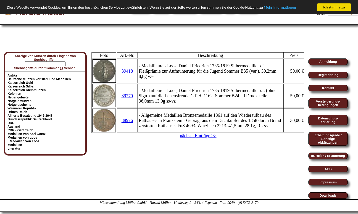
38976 (127, 120)
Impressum (328, 182)
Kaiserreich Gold (20, 83)
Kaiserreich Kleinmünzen (27, 90)
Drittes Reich (17, 112)
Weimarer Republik (22, 108)
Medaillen (15, 145)
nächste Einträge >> (198, 135)
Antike (12, 75)
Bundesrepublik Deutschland (30, 119)
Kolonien (14, 93)
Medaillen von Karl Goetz (26, 134)
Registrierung (328, 75)
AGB (328, 169)
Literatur (14, 148)
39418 (127, 70)
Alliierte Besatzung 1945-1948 (30, 115)
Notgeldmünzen (20, 101)
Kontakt (328, 88)
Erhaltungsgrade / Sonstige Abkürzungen (328, 138)
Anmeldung (328, 61)
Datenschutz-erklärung (328, 120)
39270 (127, 95)
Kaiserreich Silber (21, 86)
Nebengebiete (18, 97)
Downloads (328, 195)
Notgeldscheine (19, 104)
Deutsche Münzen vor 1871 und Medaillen (39, 79)
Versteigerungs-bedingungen (328, 103)
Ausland (14, 126)
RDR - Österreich (20, 130)
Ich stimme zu (334, 7)
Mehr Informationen (280, 7)
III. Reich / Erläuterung (328, 156)
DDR (11, 123)
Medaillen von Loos (24, 141)
